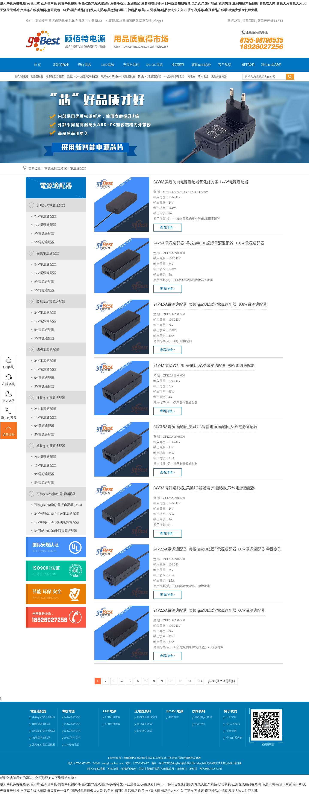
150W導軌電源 (72, 723)
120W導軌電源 (72, 730)
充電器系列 (131, 64)
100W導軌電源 (72, 737)
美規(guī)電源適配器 (50, 205)
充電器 (192, 76)
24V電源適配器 (45, 216)
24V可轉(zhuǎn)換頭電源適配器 (56, 513)
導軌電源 (84, 64)
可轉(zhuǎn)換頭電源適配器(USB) (58, 505)
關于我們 (248, 64)
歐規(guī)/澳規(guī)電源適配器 (118, 76)
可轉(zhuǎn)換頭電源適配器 (56, 494)
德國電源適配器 (47, 349)
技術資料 (177, 64)
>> (190, 681)
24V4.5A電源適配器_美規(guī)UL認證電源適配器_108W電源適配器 (210, 304)
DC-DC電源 (154, 64)
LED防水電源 (112, 723)
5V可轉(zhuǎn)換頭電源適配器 (55, 530)
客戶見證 (224, 64)
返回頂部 (8, 430)
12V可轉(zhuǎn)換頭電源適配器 (56, 522)
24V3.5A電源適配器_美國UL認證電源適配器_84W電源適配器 (205, 427)
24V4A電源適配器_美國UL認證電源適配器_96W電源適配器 (204, 365)
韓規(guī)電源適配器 (150, 76)
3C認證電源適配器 (174, 76)
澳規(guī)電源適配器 (50, 397)
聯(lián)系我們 (271, 64)
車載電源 (173, 717)
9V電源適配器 (44, 233)
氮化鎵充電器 (219, 76)
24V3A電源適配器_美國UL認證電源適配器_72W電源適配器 (204, 488)
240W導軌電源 (72, 717)
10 (171, 681)
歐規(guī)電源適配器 (50, 301)
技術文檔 (199, 723)
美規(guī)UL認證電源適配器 (83, 76)
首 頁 (37, 64)
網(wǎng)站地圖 (96, 768)
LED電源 (107, 64)
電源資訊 (233, 21)
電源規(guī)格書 (203, 717)
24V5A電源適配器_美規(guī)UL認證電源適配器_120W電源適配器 (208, 243)
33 (200, 681)
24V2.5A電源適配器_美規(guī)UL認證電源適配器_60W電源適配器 (209, 610)
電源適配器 (61, 64)
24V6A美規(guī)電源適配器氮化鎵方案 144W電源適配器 (200, 182)
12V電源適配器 (45, 225)
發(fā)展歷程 (233, 723)
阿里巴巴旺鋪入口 (270, 21)
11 (180, 681)
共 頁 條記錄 (222, 681)
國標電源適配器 (47, 253)
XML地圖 (113, 768)
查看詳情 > (167, 227)
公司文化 (231, 717)
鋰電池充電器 (144, 730)
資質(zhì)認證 (201, 64)
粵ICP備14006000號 (210, 768)
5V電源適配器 (44, 242)
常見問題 (248, 21)
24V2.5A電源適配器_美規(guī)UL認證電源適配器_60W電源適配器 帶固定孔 (217, 549)
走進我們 (231, 730)
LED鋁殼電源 (112, 717)
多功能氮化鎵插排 (147, 717)
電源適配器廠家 (55, 76)
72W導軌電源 (71, 744)
